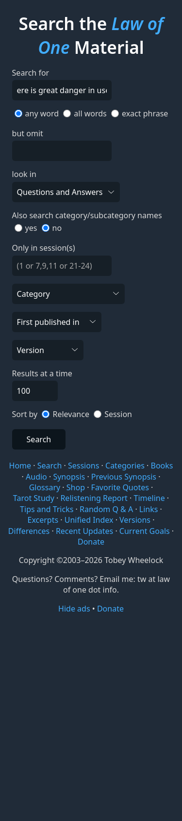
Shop (75, 487)
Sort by (25, 414)
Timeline (149, 498)
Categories (125, 465)
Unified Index (89, 520)
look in (24, 174)
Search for (31, 72)
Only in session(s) (43, 247)
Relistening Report (93, 498)
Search (39, 439)
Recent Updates (84, 531)
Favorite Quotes (120, 487)
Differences (29, 531)
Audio (36, 476)
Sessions (83, 465)
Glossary (45, 487)
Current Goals (144, 531)
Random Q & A (106, 509)
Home (20, 465)
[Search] (62, 90)
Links (148, 509)
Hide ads (74, 608)
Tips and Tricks (46, 509)
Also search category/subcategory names (87, 215)
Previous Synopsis (123, 476)
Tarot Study (33, 498)
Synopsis (69, 476)
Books (161, 465)
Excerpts (43, 520)
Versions (134, 520)
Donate (91, 541)
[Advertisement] (91, 716)
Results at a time (42, 373)
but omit (27, 133)
